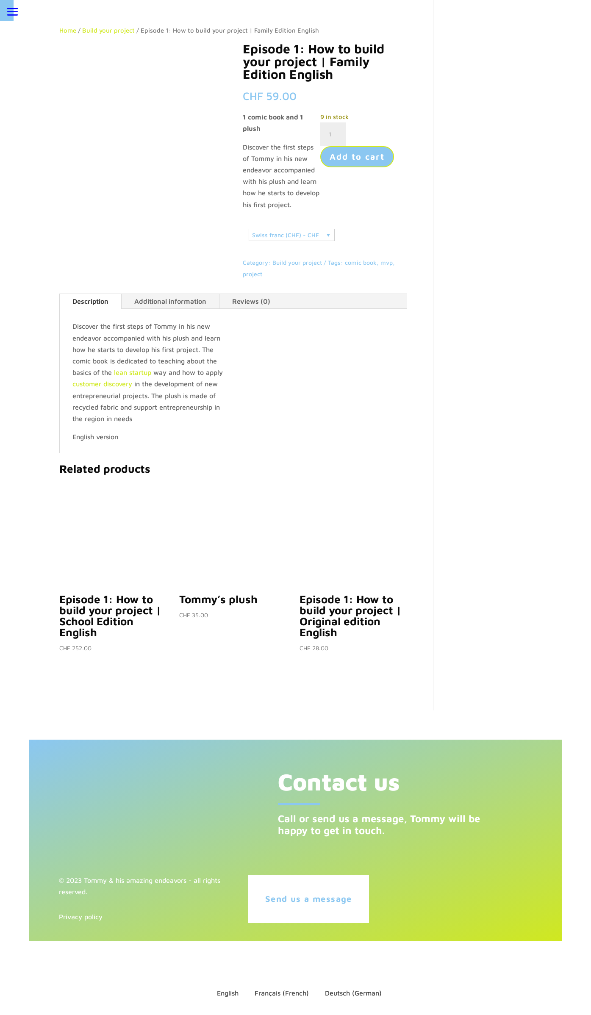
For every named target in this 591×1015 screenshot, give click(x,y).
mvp (386, 262)
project (252, 273)
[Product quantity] (333, 134)
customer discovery (102, 384)
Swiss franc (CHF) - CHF (285, 234)
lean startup (132, 372)
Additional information (170, 301)
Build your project (108, 30)
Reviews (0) (251, 301)
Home (67, 30)
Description (90, 301)
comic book (361, 262)
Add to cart (357, 156)
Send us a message (310, 899)
